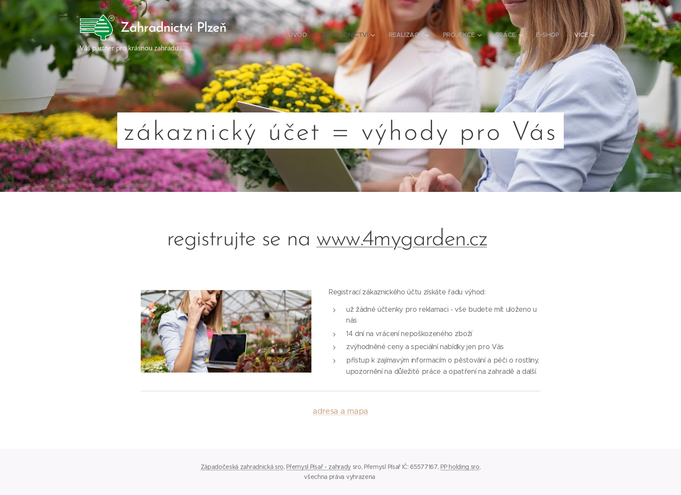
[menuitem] (297, 35)
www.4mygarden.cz (401, 239)
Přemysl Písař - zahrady (318, 467)
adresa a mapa (340, 411)
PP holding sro (459, 467)
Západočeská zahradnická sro (242, 467)
